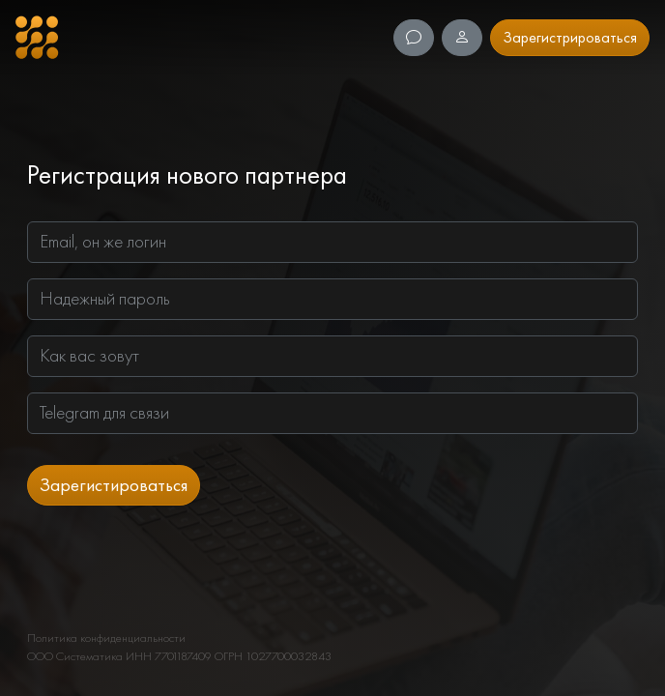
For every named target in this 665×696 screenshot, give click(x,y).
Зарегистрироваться (570, 37)
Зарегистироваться (114, 485)
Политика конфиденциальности (106, 637)
